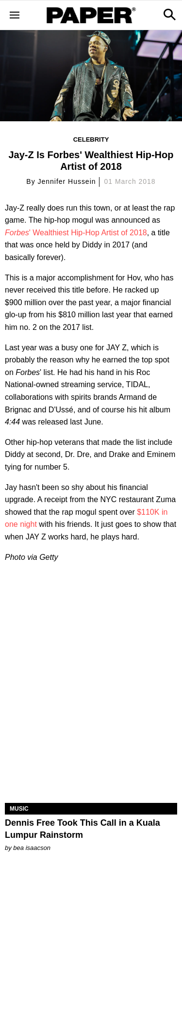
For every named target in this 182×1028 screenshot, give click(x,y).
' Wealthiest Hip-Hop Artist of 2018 (76, 232)
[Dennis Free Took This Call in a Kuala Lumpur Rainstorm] (91, 760)
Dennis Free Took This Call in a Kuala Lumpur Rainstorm (82, 829)
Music (19, 808)
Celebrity (91, 139)
